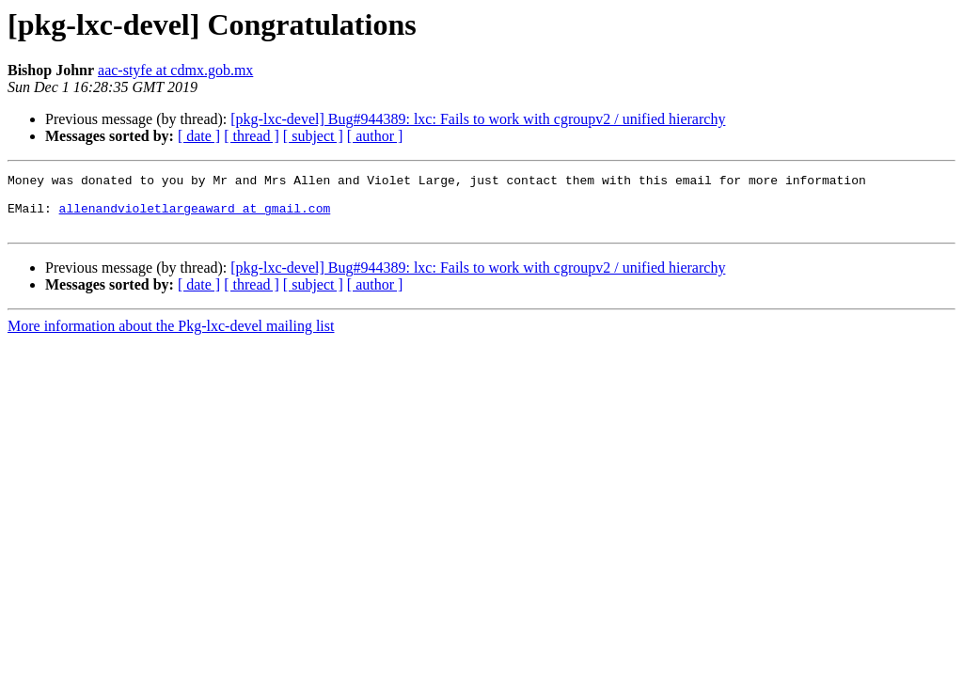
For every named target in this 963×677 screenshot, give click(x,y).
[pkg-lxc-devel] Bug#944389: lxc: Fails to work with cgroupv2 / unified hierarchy (477, 119)
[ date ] (199, 136)
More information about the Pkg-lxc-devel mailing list (171, 337)
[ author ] (375, 136)
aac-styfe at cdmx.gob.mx (175, 70)
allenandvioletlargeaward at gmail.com (195, 216)
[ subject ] (313, 136)
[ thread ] (251, 136)
